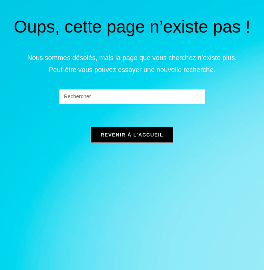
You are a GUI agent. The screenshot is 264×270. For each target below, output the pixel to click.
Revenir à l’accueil (132, 135)
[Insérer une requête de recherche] (132, 96)
